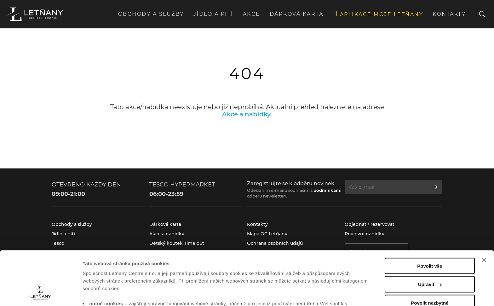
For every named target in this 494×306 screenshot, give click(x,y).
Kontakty (449, 14)
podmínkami (327, 190)
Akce (251, 14)
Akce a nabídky (246, 114)
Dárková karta (297, 14)
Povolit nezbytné (429, 253)
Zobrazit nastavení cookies (113, 293)
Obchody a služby (151, 14)
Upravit (430, 235)
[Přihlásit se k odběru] (435, 187)
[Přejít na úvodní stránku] (34, 14)
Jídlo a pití (213, 14)
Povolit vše (429, 216)
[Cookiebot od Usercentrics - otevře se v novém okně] (40, 293)
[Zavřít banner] (484, 211)
